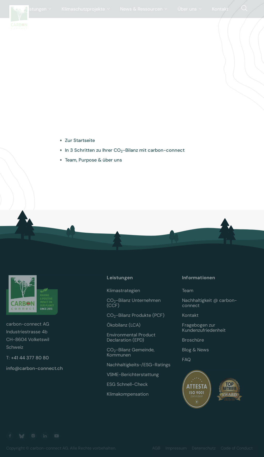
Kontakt (190, 318)
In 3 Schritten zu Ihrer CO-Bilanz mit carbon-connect (125, 150)
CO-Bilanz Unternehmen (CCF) (134, 306)
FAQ (186, 363)
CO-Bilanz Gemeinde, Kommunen (131, 356)
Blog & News (195, 353)
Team (187, 294)
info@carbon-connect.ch (34, 372)
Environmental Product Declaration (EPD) (132, 341)
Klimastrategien (123, 294)
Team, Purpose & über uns (93, 160)
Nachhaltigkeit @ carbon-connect (209, 306)
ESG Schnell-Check (127, 388)
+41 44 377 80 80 (30, 361)
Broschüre (193, 343)
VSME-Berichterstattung (133, 378)
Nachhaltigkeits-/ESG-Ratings (138, 368)
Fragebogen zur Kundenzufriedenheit (204, 331)
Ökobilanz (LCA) (124, 328)
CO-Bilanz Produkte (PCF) (135, 318)
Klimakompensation (127, 397)
